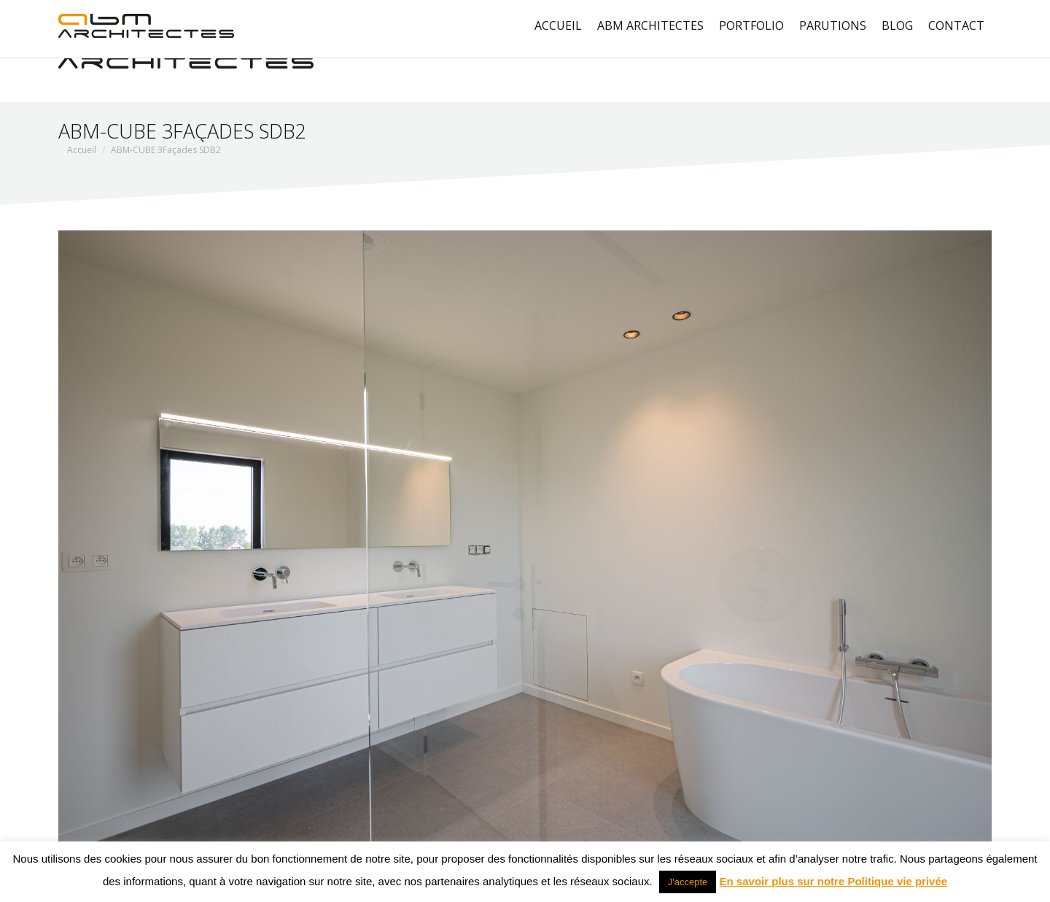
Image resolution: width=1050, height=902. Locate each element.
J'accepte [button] (688, 881)
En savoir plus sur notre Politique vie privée (834, 881)
